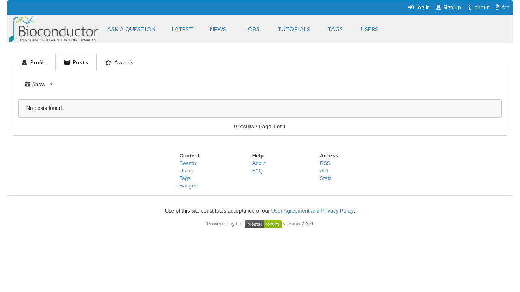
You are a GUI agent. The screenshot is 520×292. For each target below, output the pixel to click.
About (259, 163)
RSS (325, 163)
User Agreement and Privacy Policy (312, 211)
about (477, 7)
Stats (326, 178)
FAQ (257, 170)
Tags (185, 178)
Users (186, 170)
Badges (188, 185)
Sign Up (448, 7)
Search (188, 163)
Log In (418, 7)
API (324, 170)
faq (502, 7)
